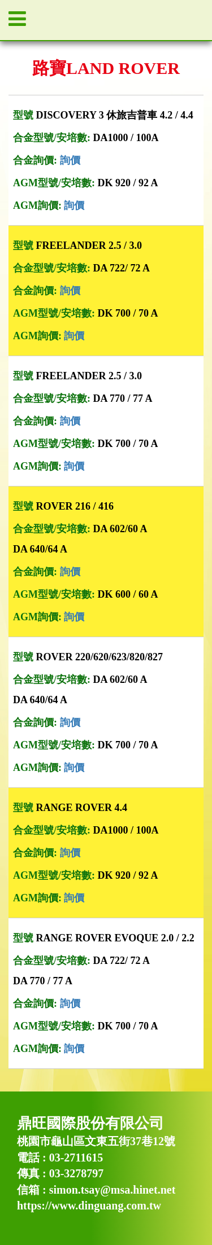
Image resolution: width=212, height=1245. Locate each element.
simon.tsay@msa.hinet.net (112, 1189)
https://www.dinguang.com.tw (89, 1205)
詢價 (70, 160)
